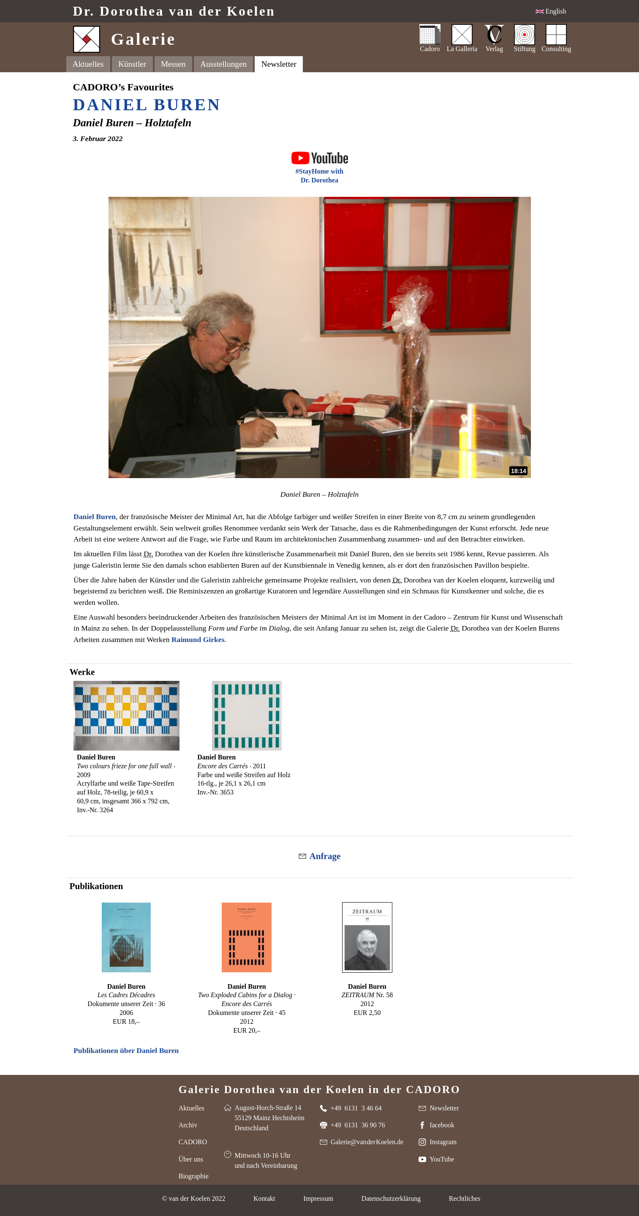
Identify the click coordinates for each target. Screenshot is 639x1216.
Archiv (188, 1125)
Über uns (191, 1159)
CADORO (193, 1141)
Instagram (443, 1141)
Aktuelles (88, 64)
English (555, 11)
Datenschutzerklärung (391, 1198)
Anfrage (325, 856)
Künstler (132, 64)
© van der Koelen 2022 (194, 1198)
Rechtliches (465, 1198)
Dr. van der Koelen (174, 11)
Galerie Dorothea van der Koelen (320, 1088)
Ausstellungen (223, 64)
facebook (442, 1125)
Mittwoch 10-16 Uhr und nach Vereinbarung (266, 1160)
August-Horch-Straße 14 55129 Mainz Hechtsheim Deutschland (270, 1118)
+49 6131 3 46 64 (356, 1108)
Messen (173, 64)
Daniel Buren (147, 104)
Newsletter (278, 64)
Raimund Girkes (198, 639)
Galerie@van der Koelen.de (367, 1141)
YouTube (442, 1159)
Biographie (194, 1176)
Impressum (318, 1198)
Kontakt (264, 1198)
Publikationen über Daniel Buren (126, 1050)
